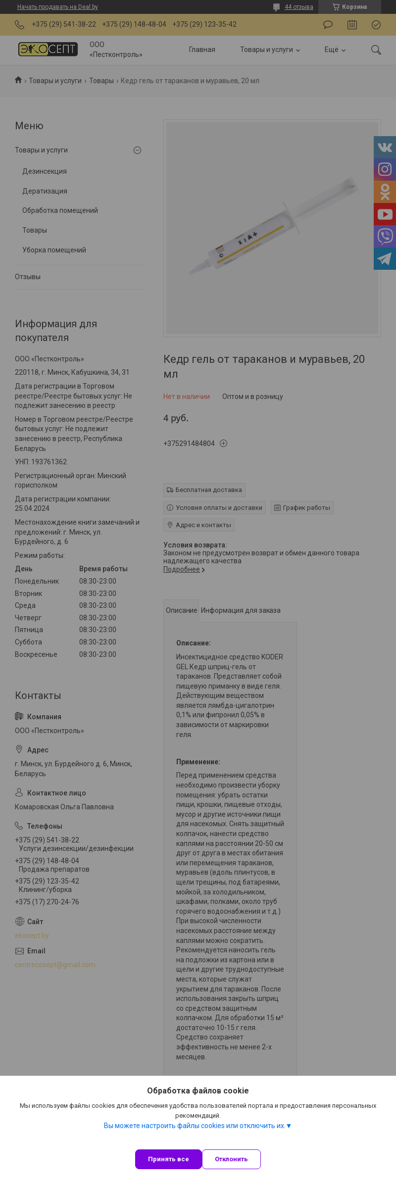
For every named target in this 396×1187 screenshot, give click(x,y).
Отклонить (231, 1159)
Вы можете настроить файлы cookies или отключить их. (195, 1126)
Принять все (168, 1159)
